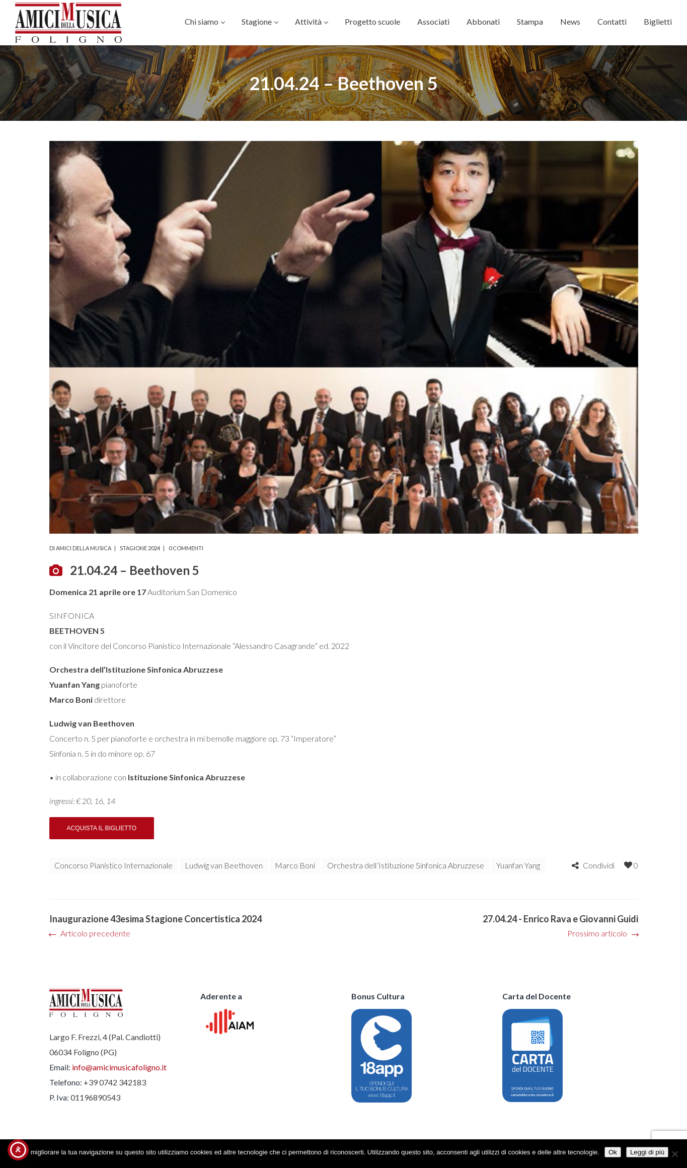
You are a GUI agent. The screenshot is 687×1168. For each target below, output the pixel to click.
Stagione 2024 (140, 548)
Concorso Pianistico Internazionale (113, 865)
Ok (612, 1152)
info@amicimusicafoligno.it (119, 1067)
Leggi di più (647, 1152)
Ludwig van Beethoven (224, 865)
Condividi (599, 865)
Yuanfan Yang (518, 865)
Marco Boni (295, 865)
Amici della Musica (83, 548)
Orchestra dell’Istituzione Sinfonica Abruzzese (405, 865)
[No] (674, 1154)
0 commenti (186, 548)
